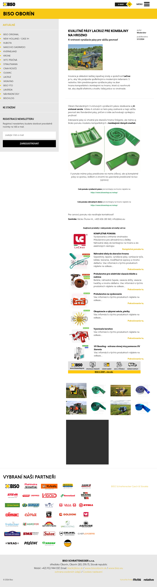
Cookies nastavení (92, 571)
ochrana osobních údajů (68, 571)
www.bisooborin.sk (95, 568)
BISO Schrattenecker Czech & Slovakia (129, 486)
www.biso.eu (115, 568)
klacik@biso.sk (75, 568)
